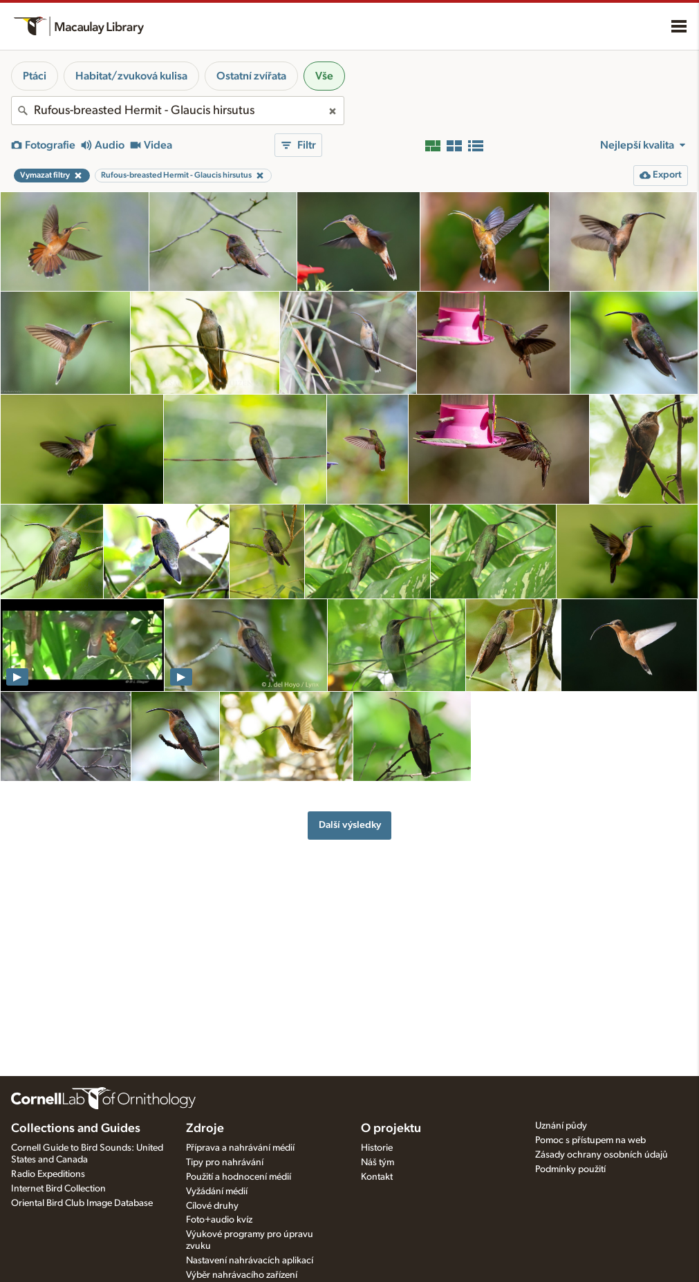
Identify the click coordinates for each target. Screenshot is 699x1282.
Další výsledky (350, 825)
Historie (377, 1148)
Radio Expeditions (48, 1174)
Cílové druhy (212, 1206)
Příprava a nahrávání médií (240, 1148)
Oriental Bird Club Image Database (82, 1203)
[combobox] (177, 110)
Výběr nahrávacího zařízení (241, 1275)
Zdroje (205, 1128)
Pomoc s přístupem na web (590, 1140)
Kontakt (377, 1177)
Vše (324, 76)
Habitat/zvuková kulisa (131, 76)
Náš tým (377, 1162)
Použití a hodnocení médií (238, 1177)
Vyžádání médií (217, 1191)
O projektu (391, 1128)
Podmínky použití (570, 1169)
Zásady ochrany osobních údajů (601, 1155)
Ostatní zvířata (251, 76)
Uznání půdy (561, 1126)
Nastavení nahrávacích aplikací (249, 1260)
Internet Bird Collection (58, 1189)
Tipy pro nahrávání (224, 1162)
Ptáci (34, 76)
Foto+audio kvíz (219, 1220)
